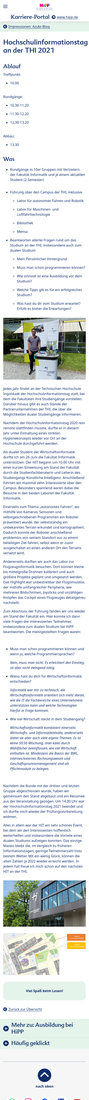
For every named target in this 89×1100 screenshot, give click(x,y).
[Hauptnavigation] (6, 6)
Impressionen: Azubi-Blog (29, 26)
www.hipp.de (67, 17)
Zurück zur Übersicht (25, 1009)
